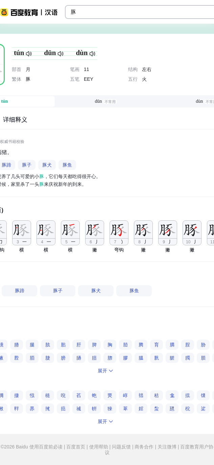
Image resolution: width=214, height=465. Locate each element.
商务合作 (144, 446)
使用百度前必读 (46, 446)
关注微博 (167, 446)
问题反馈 (121, 446)
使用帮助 (99, 446)
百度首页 (76, 446)
